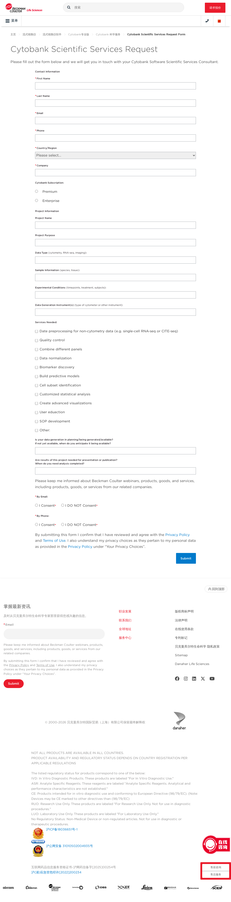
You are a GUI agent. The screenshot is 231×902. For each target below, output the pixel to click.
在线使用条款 (184, 629)
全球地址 (125, 629)
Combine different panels (61, 349)
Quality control (52, 340)
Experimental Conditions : (71, 287)
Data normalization (55, 358)
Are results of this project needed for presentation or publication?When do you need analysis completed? (76, 461)
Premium (49, 192)
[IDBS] (101, 888)
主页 (13, 34)
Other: (45, 430)
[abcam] (8, 888)
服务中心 (125, 637)
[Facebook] (177, 680)
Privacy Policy (177, 535)
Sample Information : (57, 270)
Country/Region (47, 148)
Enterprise (50, 201)
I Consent (47, 506)
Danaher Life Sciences (192, 664)
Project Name (43, 218)
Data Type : (61, 252)
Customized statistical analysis (65, 394)
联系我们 (125, 620)
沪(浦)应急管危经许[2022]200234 (56, 872)
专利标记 (181, 637)
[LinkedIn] (194, 680)
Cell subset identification (60, 385)
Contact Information (47, 71)
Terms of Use (54, 540)
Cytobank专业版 (78, 34)
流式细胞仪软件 (52, 34)
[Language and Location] (219, 21)
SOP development (55, 421)
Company (42, 165)
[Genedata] (77, 888)
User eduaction (52, 412)
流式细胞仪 (29, 34)
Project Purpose (45, 235)
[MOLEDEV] (170, 888)
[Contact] (207, 21)
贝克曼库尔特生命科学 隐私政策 (197, 646)
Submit (13, 683)
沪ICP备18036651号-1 (62, 829)
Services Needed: (46, 322)
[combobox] (123, 7)
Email (40, 113)
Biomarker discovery (57, 367)
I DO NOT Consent (80, 506)
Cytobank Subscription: (50, 182)
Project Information (47, 211)
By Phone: (43, 515)
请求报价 (215, 7)
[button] (69, 7)
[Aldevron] (31, 888)
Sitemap (181, 655)
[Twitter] (203, 680)
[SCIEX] (216, 888)
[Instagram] (186, 680)
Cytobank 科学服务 (108, 34)
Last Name (43, 95)
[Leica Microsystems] (147, 888)
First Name (43, 78)
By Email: (42, 496)
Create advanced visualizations (66, 403)
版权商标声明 (184, 611)
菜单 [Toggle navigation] (12, 21)
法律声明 (181, 620)
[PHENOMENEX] (193, 888)
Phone (40, 130)
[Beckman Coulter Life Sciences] (54, 888)
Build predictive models (59, 376)
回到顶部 (216, 589)
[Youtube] (212, 680)
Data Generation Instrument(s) (79, 305)
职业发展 (125, 611)
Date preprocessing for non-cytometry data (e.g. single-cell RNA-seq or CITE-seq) (109, 331)
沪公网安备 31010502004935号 (69, 846)
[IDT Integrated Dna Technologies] (124, 888)
